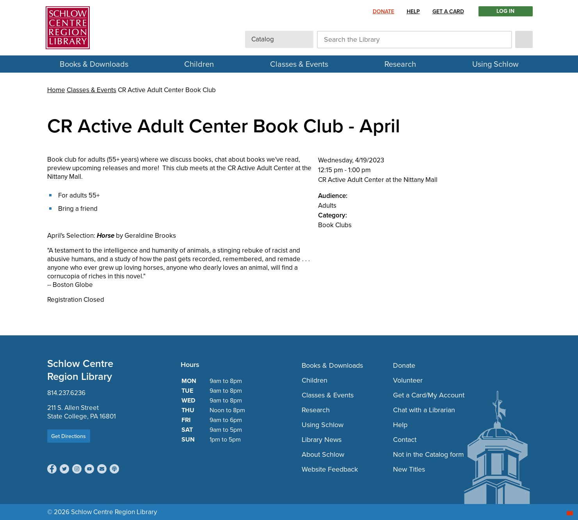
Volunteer (408, 380)
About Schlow (323, 454)
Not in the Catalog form (428, 454)
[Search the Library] (414, 39)
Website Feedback (330, 469)
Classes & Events (299, 64)
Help (413, 11)
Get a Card (448, 11)
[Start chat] (570, 513)
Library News (321, 440)
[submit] (524, 39)
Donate (383, 11)
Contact (404, 440)
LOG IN (505, 11)
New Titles (409, 469)
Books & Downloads (94, 64)
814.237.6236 (66, 393)
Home (56, 90)
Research (400, 64)
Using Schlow (495, 64)
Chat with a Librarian (424, 410)
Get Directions (68, 436)
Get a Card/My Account (428, 395)
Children (199, 64)
